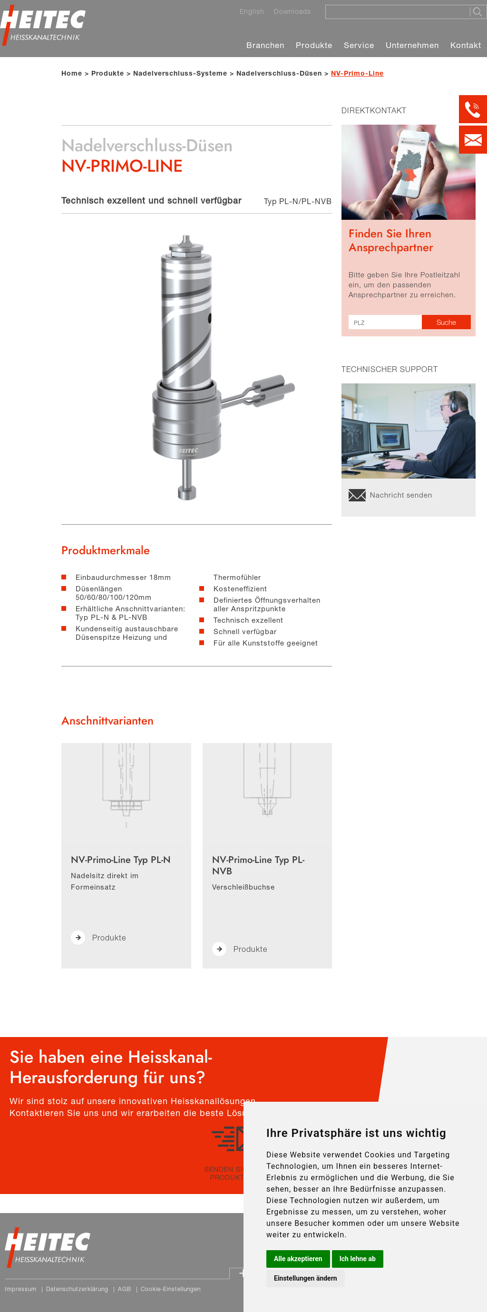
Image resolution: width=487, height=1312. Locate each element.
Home (71, 73)
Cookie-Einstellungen (171, 1288)
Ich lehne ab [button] (358, 1259)
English (252, 11)
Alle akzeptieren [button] (298, 1259)
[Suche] (395, 11)
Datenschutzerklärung (77, 1288)
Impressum (21, 1288)
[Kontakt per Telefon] (473, 109)
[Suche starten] (478, 12)
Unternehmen (412, 45)
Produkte (314, 45)
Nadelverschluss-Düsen (279, 73)
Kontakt (465, 45)
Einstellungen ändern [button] (305, 1278)
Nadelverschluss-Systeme (180, 73)
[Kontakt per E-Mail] (473, 140)
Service (359, 45)
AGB (124, 1288)
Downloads (292, 11)
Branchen (265, 45)
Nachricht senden (401, 494)
